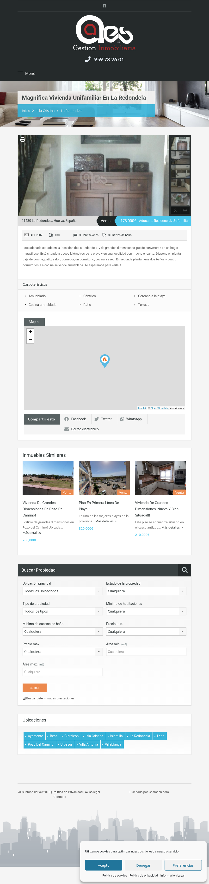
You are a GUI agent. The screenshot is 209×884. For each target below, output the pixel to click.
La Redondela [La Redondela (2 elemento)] (140, 736)
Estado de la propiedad (123, 583)
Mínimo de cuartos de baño (43, 624)
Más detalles (33, 532)
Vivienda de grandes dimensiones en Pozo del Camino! (43, 509)
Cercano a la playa (152, 296)
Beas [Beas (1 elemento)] (53, 736)
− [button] (30, 339)
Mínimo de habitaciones (124, 604)
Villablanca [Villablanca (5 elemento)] (113, 744)
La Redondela (71, 110)
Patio (87, 305)
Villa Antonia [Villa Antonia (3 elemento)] (88, 744)
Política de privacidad (143, 875)
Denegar (143, 865)
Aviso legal (92, 792)
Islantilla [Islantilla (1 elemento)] (116, 736)
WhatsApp (130, 419)
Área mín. (116, 644)
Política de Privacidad (68, 792)
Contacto (60, 797)
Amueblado (37, 296)
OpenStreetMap (160, 408)
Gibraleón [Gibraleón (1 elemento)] (71, 736)
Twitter (102, 419)
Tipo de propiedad (36, 604)
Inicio (26, 110)
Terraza (143, 305)
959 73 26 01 (109, 59)
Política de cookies (114, 875)
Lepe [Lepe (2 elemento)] (160, 736)
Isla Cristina (46, 110)
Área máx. (33, 664)
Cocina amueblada (42, 305)
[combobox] (63, 591)
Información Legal (172, 875)
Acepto (104, 865)
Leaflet (142, 408)
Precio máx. (31, 644)
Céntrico (89, 296)
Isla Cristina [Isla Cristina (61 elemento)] (94, 736)
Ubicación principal (37, 583)
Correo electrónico (81, 429)
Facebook (75, 419)
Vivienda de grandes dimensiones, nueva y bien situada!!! (156, 509)
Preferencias (183, 865)
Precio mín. (114, 624)
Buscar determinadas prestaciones (48, 698)
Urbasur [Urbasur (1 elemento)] (66, 744)
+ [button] (30, 332)
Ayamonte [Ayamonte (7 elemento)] (35, 736)
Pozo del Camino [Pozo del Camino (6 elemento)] (41, 744)
